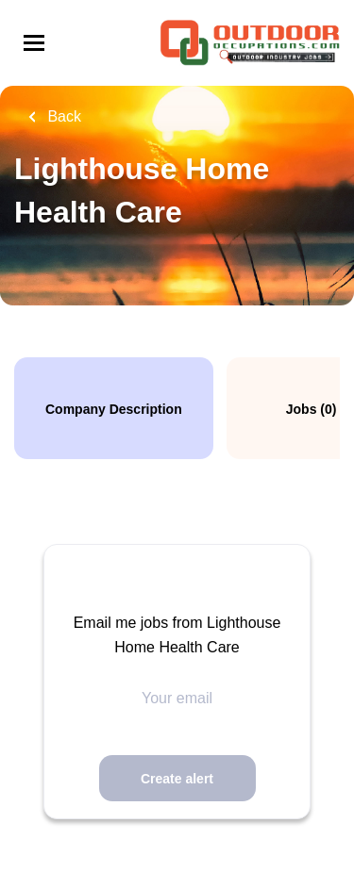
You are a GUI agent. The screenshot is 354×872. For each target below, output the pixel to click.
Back (62, 116)
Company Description (113, 409)
